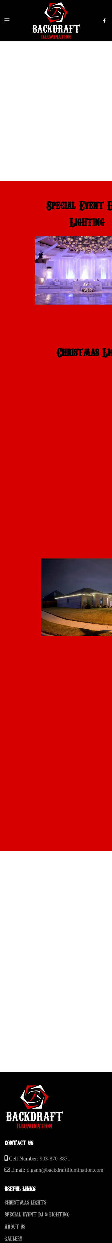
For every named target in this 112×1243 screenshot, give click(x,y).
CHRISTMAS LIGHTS (25, 1202)
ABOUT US (14, 1226)
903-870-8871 (55, 1159)
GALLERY (13, 1238)
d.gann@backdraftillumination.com (65, 1170)
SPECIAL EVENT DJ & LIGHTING (37, 1214)
